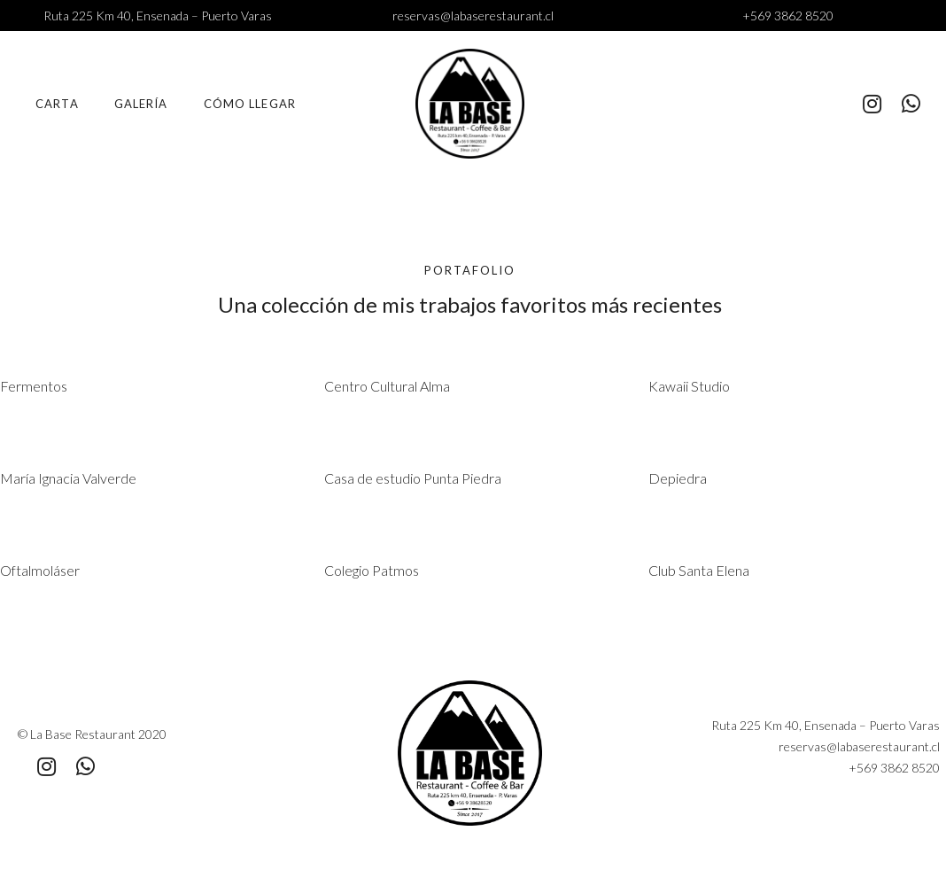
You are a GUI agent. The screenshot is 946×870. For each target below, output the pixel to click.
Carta (57, 104)
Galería (141, 104)
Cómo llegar (250, 104)
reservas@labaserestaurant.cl (473, 15)
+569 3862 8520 (788, 15)
